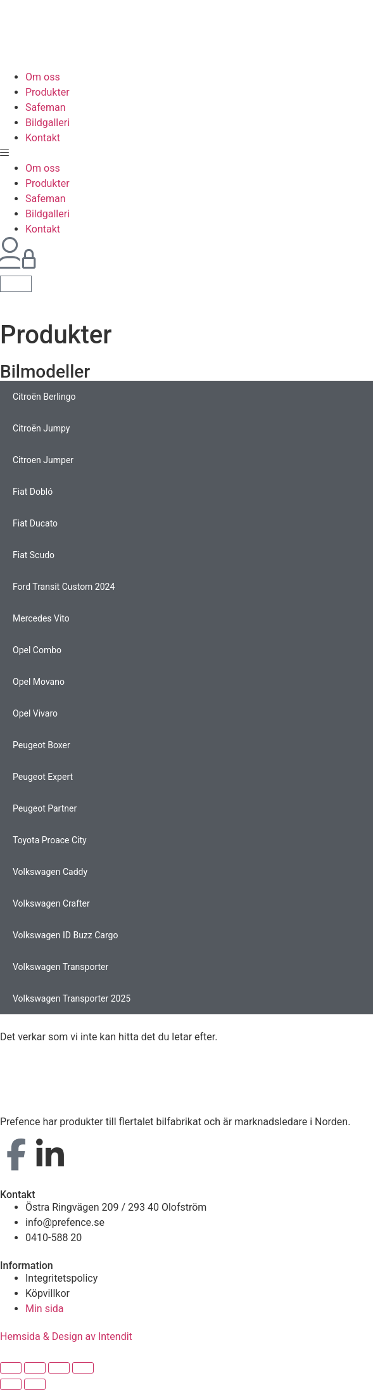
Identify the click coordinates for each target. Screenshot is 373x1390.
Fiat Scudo (33, 555)
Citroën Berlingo (44, 397)
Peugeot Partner (45, 808)
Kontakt (42, 138)
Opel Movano (39, 682)
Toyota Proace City (50, 840)
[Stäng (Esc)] (11, 1368)
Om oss (42, 77)
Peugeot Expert (43, 777)
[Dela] (35, 1368)
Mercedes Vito (41, 618)
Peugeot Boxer (41, 745)
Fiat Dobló (33, 492)
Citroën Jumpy (41, 428)
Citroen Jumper (43, 460)
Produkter (47, 92)
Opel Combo (37, 650)
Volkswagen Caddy (50, 872)
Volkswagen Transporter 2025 (71, 998)
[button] (186, 153)
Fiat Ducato (35, 523)
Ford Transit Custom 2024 (64, 587)
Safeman (45, 107)
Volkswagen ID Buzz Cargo (65, 935)
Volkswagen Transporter (60, 967)
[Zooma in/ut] (83, 1368)
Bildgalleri (47, 123)
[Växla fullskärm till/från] (59, 1368)
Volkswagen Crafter (51, 903)
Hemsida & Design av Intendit (66, 1336)
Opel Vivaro (35, 713)
